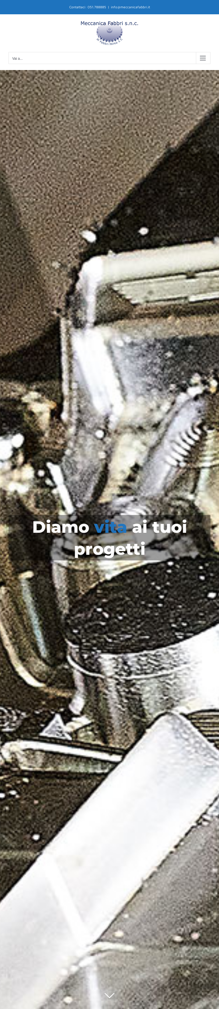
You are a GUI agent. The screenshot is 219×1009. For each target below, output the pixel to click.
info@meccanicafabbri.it (130, 7)
